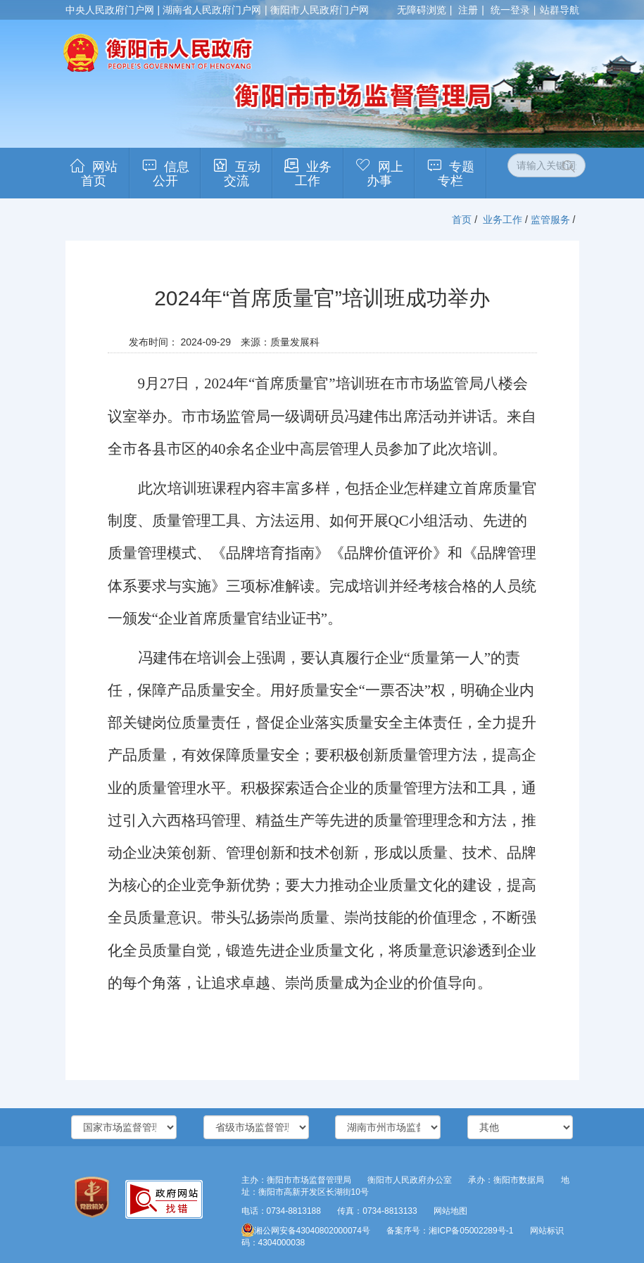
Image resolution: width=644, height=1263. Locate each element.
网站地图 (450, 1211)
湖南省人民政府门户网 (212, 9)
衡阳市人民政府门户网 (319, 9)
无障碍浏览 (421, 9)
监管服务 (550, 219)
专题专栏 (456, 174)
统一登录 (510, 9)
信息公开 (171, 174)
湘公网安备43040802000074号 (305, 1231)
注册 (468, 9)
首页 (462, 219)
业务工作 (313, 174)
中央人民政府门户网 (109, 9)
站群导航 (559, 9)
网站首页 (99, 174)
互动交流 (242, 174)
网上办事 (385, 174)
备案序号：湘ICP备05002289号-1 (449, 1231)
